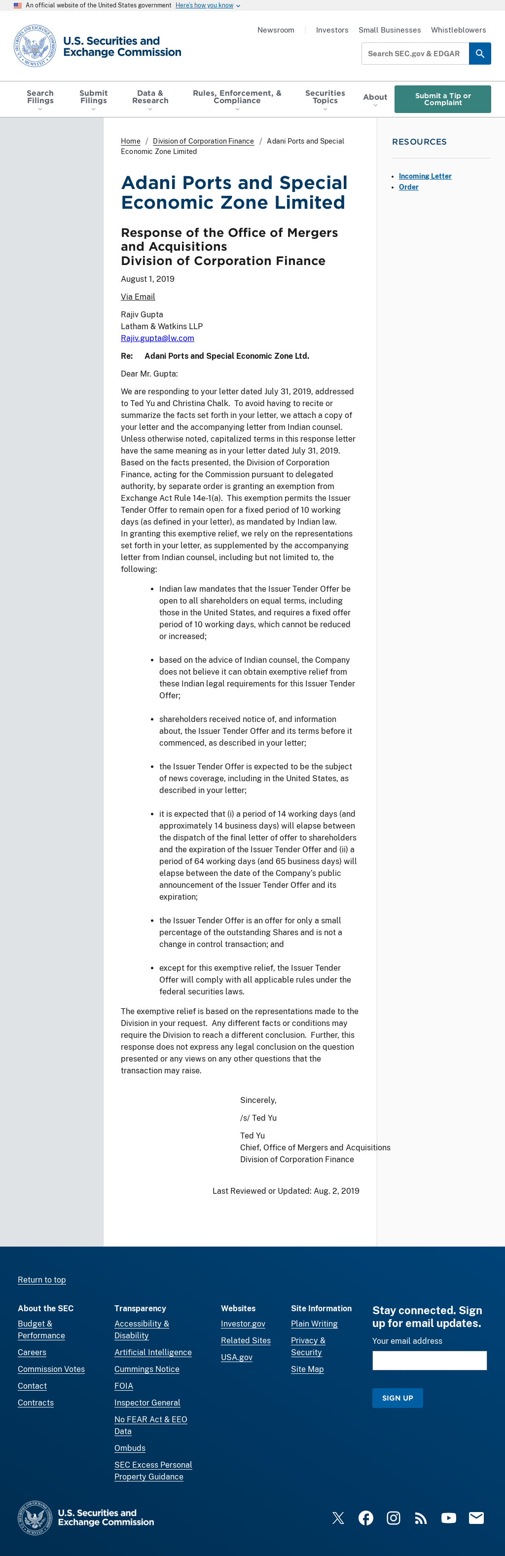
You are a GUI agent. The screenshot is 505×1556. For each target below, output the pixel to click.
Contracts (36, 1402)
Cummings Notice (147, 1369)
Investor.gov (243, 1323)
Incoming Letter (425, 176)
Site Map (307, 1369)
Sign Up (397, 1398)
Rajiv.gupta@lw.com (157, 338)
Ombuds (129, 1448)
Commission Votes (51, 1369)
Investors (332, 30)
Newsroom (275, 30)
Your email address (407, 1341)
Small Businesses (390, 30)
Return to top (42, 1280)
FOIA (123, 1386)
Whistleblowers (458, 30)
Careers (32, 1352)
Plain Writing (314, 1323)
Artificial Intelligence (153, 1352)
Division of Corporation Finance (203, 141)
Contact (32, 1386)
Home (131, 141)
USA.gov (236, 1357)
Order (409, 187)
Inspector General (147, 1402)
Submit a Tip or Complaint (443, 99)
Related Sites (246, 1340)
